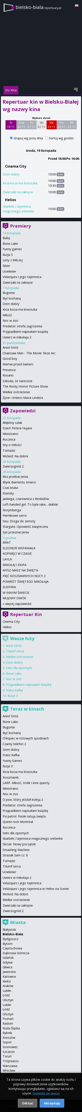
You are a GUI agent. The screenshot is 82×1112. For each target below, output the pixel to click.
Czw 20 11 (21, 125)
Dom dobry (11, 174)
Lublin (7, 991)
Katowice (9, 976)
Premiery (20, 226)
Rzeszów (9, 1037)
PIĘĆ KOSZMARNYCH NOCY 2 (24, 576)
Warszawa (10, 1066)
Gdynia (7, 962)
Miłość (7, 315)
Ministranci (10, 434)
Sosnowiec (10, 1047)
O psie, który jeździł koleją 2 (23, 799)
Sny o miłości (12, 445)
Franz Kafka (14, 690)
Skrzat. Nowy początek (19, 844)
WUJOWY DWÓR (14, 598)
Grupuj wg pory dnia (29, 138)
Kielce (7, 981)
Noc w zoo (10, 320)
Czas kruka (10, 488)
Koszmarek (11, 777)
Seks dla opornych (19, 668)
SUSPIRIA (9, 587)
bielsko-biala (38, 7)
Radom (8, 1023)
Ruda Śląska (11, 1028)
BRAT (7, 542)
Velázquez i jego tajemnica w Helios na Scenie (36, 889)
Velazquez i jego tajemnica (22, 277)
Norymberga (12, 510)
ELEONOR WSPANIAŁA (19, 548)
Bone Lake (10, 243)
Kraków (8, 986)
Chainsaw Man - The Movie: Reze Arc (29, 353)
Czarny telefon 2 (14, 744)
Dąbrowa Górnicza (16, 953)
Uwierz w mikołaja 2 (17, 337)
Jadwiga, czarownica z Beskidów (26, 499)
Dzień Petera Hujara (17, 428)
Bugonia (9, 293)
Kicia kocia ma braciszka (20, 183)
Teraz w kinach (27, 709)
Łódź (6, 995)
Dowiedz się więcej (46, 1093)
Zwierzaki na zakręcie (18, 192)
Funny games (12, 249)
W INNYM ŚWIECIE (16, 593)
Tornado (9, 450)
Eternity (8, 493)
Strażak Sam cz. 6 (15, 855)
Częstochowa (12, 948)
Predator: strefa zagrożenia (22, 326)
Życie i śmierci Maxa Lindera (23, 398)
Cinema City (15, 166)
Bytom (7, 944)
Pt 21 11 (31, 125)
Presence (9, 370)
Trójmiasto (11, 1061)
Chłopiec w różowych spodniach (26, 738)
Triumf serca (15, 651)
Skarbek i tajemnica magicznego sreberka (33, 838)
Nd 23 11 (51, 125)
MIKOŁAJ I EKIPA (14, 565)
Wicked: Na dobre (15, 456)
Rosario (8, 375)
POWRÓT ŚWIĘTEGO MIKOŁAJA (26, 581)
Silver (6, 266)
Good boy (10, 358)
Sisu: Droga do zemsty (19, 521)
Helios (10, 199)
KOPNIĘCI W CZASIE (17, 553)
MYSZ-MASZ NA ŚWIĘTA (20, 570)
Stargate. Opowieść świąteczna (25, 526)
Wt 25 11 (71, 125)
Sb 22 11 (41, 125)
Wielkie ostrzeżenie (16, 392)
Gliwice (7, 967)
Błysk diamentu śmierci (19, 482)
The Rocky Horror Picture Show (25, 386)
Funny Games (12, 761)
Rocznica (9, 439)
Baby (6, 238)
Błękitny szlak (12, 423)
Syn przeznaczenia (16, 532)
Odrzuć (27, 1103)
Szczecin (9, 1052)
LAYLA (7, 559)
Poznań (8, 1019)
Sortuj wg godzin (61, 138)
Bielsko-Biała (13, 934)
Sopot (7, 1042)
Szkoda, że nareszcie (17, 381)
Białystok (9, 929)
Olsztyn (8, 1000)
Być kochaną (12, 298)
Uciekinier (9, 271)
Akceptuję (52, 1103)
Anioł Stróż (10, 347)
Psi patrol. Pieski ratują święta (24, 816)
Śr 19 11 (11, 125)
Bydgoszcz (10, 939)
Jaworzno (9, 972)
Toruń (7, 1056)
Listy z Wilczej (13, 260)
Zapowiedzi (23, 411)
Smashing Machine (16, 850)
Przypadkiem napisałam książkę (25, 332)
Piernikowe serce (15, 515)
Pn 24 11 (61, 125)
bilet (60, 174)
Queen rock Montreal (18, 822)
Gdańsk (8, 958)
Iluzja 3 (8, 255)
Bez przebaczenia (15, 476)
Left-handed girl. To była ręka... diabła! (30, 504)
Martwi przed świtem (18, 364)
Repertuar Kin (26, 614)
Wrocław (9, 1070)
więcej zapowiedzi (18, 604)
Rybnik (7, 1033)
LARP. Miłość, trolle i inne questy (26, 783)
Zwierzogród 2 (13, 466)
